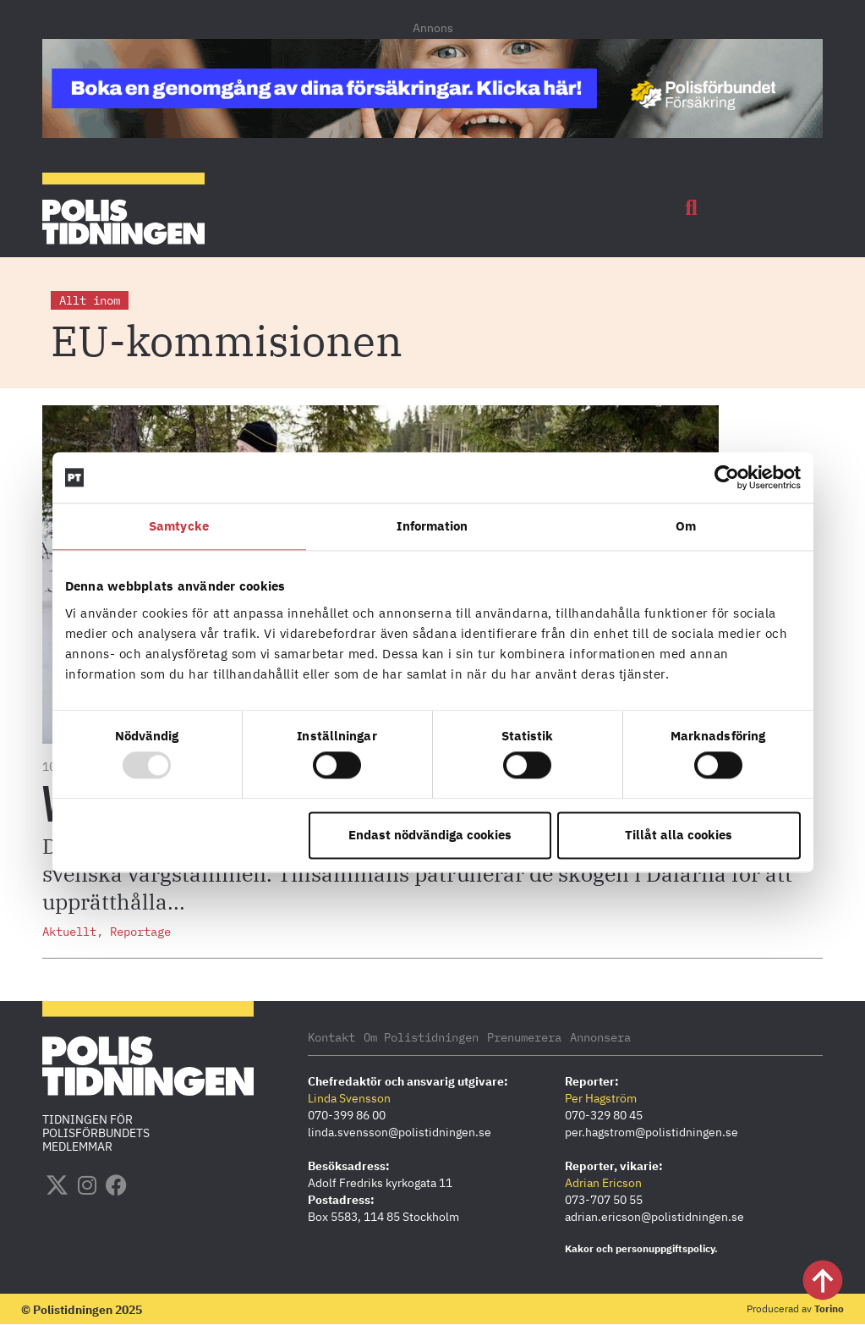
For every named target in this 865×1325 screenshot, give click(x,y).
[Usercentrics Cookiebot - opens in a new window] (727, 477)
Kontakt (331, 1037)
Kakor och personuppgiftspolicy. (641, 1248)
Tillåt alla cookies (678, 835)
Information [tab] (432, 526)
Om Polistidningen (421, 1037)
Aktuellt (69, 931)
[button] (691, 208)
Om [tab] (686, 526)
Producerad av (795, 1308)
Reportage (140, 931)
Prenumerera (524, 1037)
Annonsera (600, 1037)
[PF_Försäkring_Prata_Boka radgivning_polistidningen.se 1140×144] (432, 132)
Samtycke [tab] (179, 526)
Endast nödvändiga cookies (430, 835)
